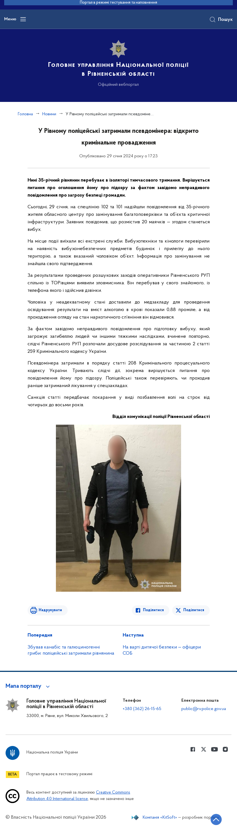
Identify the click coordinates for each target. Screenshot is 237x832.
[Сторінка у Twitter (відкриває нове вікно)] (203, 749)
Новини (49, 114)
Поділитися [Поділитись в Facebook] (153, 610)
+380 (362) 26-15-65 (142, 709)
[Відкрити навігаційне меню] (23, 19)
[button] (28, 686)
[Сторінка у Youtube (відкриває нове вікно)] (214, 749)
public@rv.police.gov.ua (203, 709)
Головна (25, 114)
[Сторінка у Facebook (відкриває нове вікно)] (192, 749)
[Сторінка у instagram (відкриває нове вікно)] (225, 749)
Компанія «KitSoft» (160, 817)
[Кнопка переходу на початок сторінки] (216, 819)
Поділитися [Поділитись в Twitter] (193, 610)
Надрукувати (50, 610)
